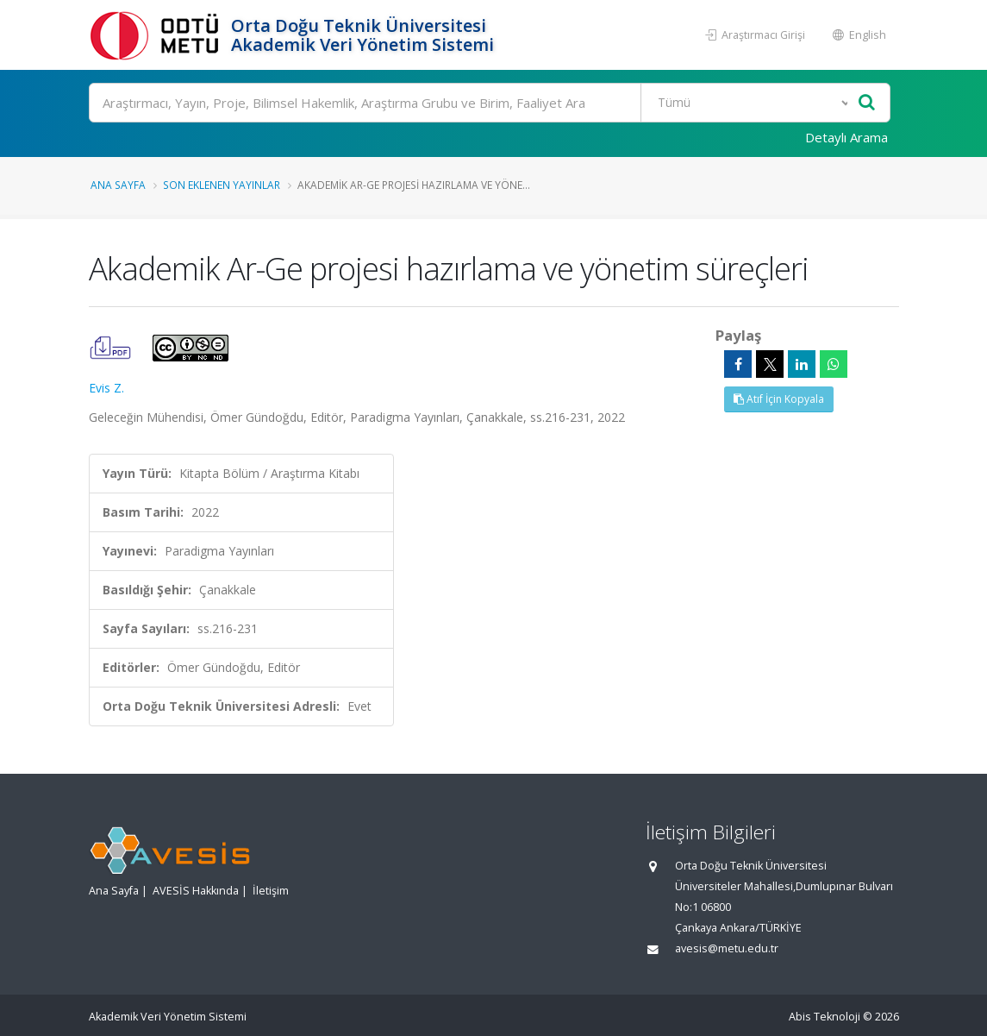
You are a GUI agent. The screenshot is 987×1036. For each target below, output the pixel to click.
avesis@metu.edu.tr (726, 948)
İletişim (271, 890)
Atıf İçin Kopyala (779, 399)
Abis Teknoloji (824, 1016)
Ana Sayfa (118, 185)
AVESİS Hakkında (196, 890)
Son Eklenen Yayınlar (221, 185)
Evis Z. (106, 388)
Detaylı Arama (846, 137)
